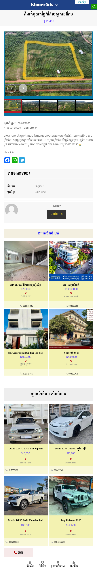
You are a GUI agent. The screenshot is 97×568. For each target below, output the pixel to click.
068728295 (41, 192)
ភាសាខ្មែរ (82, 2)
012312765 (28, 374)
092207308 (73, 306)
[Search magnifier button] (94, 6)
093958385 (28, 306)
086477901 (59, 470)
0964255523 (59, 542)
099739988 (14, 542)
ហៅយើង (57, 214)
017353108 (13, 470)
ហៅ (18, 552)
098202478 (73, 374)
